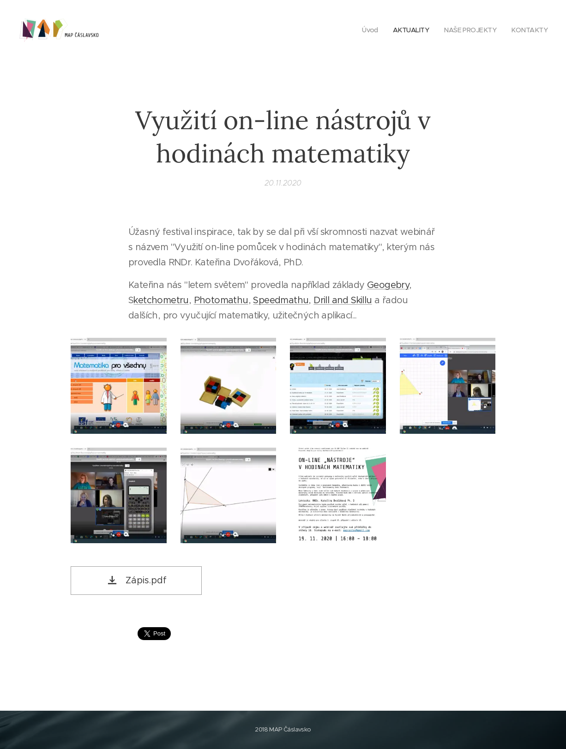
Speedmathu (280, 300)
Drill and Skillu (342, 300)
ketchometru (160, 300)
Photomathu (221, 300)
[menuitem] (364, 30)
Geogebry (388, 285)
